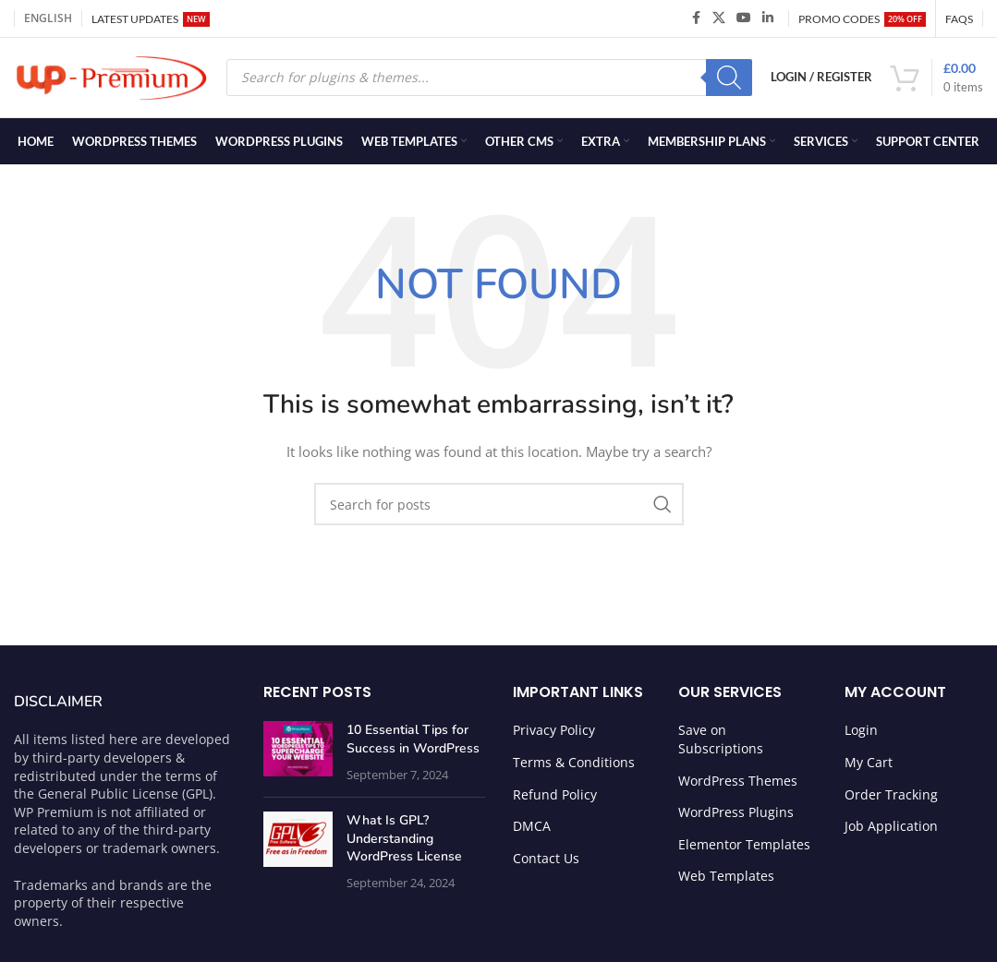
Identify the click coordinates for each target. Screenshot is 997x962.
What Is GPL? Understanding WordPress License (404, 842)
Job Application (891, 829)
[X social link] (719, 18)
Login (861, 733)
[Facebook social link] (696, 18)
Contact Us (546, 862)
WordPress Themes (737, 784)
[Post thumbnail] (298, 756)
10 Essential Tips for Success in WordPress (413, 743)
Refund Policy (555, 798)
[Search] (729, 79)
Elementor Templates (744, 848)
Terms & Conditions (574, 766)
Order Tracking (891, 798)
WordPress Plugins (736, 815)
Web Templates (726, 879)
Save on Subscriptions (720, 743)
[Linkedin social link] (768, 18)
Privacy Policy (554, 733)
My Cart (869, 766)
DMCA (532, 829)
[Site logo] (111, 78)
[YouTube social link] (744, 18)
